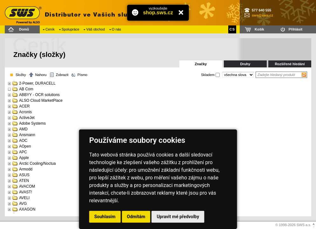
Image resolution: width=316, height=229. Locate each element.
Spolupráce (70, 29)
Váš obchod (95, 29)
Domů (24, 29)
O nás (116, 29)
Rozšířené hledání (290, 64)
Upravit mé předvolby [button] (178, 216)
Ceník (50, 29)
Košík (259, 29)
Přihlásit (295, 29)
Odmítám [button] (136, 216)
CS (232, 29)
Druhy (245, 64)
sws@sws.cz (262, 15)
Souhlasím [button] (105, 216)
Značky (201, 64)
